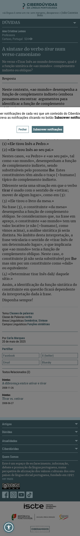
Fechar (23, 129)
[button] (8, 527)
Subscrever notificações (47, 129)
